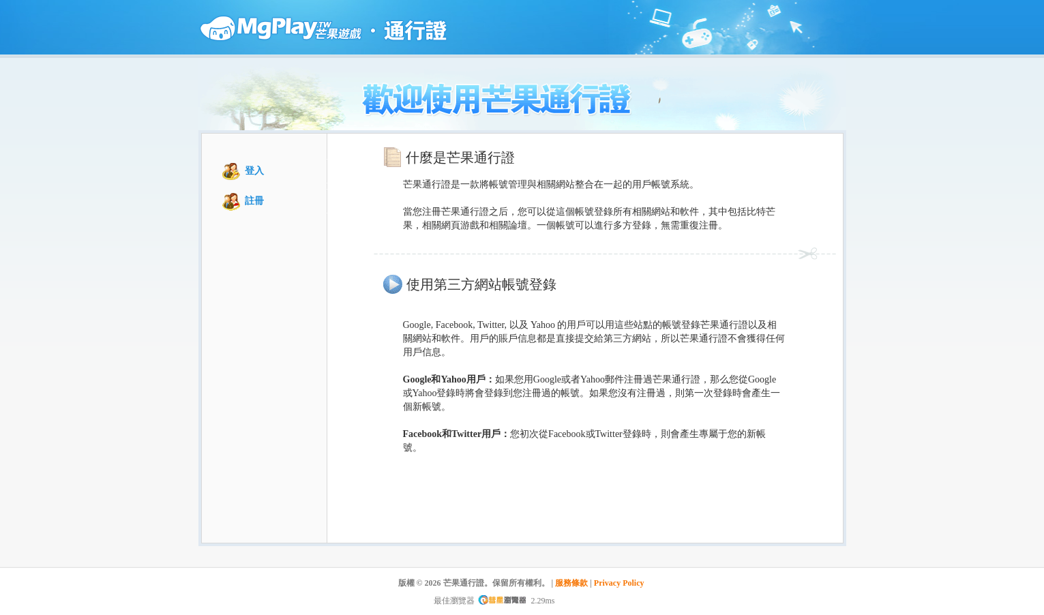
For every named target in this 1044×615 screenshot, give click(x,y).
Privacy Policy (619, 583)
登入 (254, 171)
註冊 (254, 201)
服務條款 (571, 583)
